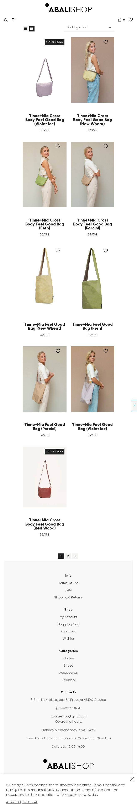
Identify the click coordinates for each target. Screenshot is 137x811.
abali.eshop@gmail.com (69, 716)
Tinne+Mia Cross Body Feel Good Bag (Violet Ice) (44, 120)
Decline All (30, 802)
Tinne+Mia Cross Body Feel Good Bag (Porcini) (92, 224)
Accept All (13, 802)
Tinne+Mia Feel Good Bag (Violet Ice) (92, 427)
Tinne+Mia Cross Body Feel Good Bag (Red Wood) (44, 524)
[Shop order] (89, 27)
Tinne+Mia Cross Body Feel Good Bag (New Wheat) (92, 120)
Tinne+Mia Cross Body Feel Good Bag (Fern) (44, 224)
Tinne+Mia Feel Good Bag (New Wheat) (44, 326)
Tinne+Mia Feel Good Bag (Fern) (92, 326)
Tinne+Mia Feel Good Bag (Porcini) (44, 427)
